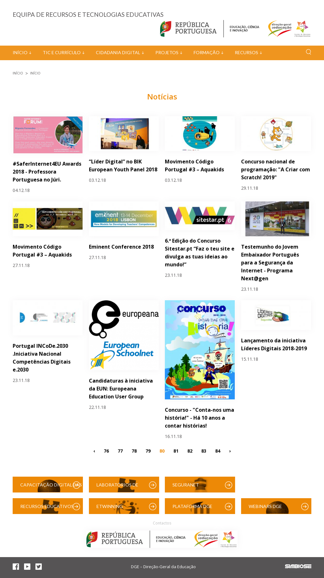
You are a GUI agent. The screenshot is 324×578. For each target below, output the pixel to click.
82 (189, 451)
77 (120, 451)
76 (106, 451)
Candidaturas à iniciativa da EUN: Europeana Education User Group (121, 388)
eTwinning (110, 506)
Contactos (162, 523)
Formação (207, 52)
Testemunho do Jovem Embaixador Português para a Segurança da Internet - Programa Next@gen (270, 262)
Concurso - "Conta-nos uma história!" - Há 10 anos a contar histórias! (199, 417)
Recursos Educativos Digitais (47, 509)
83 (203, 451)
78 (134, 451)
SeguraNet (185, 484)
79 (148, 451)
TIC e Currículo (62, 52)
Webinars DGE (265, 506)
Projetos (166, 52)
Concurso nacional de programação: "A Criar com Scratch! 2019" (275, 169)
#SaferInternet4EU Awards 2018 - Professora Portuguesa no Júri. (47, 171)
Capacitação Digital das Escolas (51, 487)
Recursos (246, 52)
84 (217, 451)
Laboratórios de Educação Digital (119, 487)
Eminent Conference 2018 (121, 246)
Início (20, 52)
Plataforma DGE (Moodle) (192, 509)
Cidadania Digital (118, 52)
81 (175, 451)
